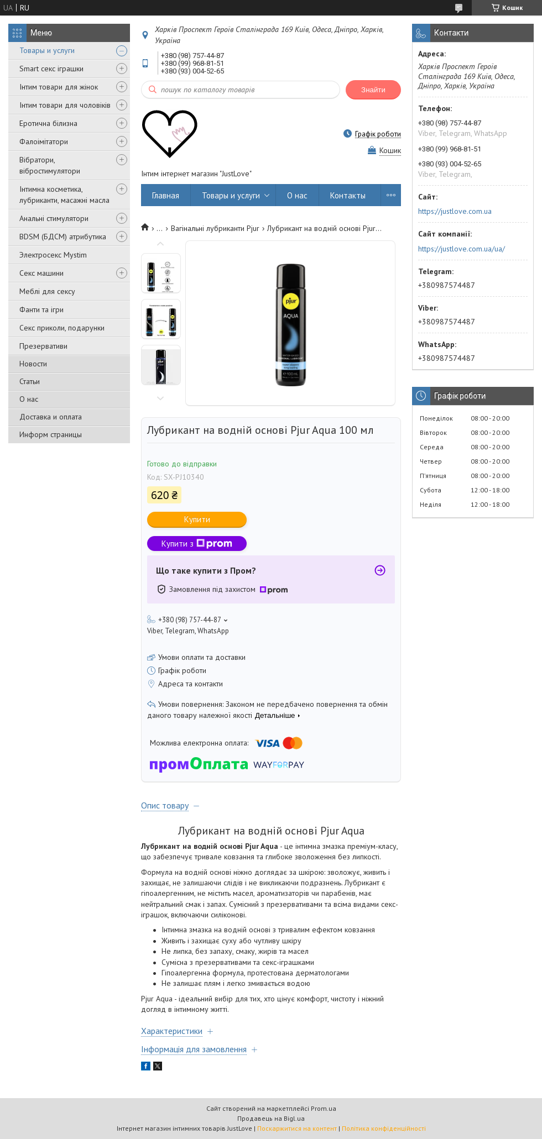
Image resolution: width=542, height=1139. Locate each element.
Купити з (196, 543)
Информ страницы (50, 434)
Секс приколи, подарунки (62, 328)
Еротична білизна (48, 123)
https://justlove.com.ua (455, 211)
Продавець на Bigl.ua (271, 1118)
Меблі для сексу (47, 291)
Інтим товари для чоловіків (65, 105)
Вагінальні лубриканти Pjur (215, 228)
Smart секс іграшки (51, 69)
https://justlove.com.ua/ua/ (461, 249)
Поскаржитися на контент (297, 1128)
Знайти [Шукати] (373, 90)
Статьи (29, 381)
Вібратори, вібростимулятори (49, 165)
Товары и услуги (47, 50)
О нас (28, 399)
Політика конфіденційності (384, 1128)
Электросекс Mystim (53, 255)
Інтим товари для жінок (58, 87)
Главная (165, 195)
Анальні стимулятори (53, 218)
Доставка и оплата (50, 417)
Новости (33, 364)
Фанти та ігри (41, 309)
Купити (197, 519)
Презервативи (43, 346)
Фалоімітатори (43, 141)
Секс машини (41, 273)
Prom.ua (323, 1108)
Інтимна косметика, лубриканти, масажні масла (64, 194)
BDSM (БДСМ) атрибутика (62, 237)
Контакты (348, 195)
